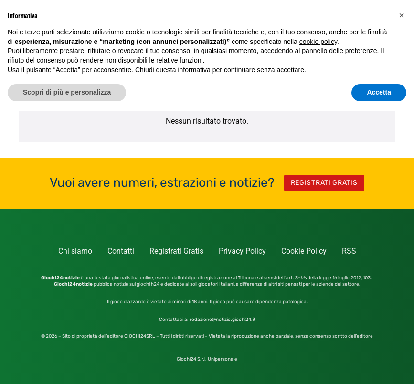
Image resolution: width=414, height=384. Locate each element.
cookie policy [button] (318, 41)
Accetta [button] (379, 92)
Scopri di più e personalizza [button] (67, 92)
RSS (349, 251)
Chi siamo (75, 251)
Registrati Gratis (176, 251)
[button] (401, 15)
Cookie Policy (304, 251)
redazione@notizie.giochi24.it (222, 319)
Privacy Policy (242, 251)
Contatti (120, 251)
